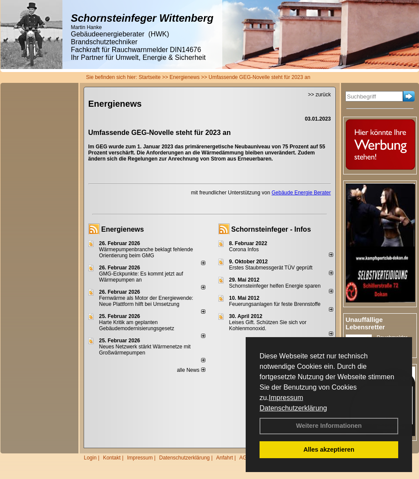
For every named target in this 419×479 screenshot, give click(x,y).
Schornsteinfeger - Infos (271, 229)
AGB (244, 458)
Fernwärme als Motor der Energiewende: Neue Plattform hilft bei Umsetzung (146, 301)
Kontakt (112, 458)
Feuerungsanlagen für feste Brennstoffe (275, 304)
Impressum (286, 397)
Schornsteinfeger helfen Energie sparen (275, 286)
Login (90, 458)
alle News (191, 370)
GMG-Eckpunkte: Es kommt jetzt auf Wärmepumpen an (141, 277)
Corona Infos (244, 249)
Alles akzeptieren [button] (328, 449)
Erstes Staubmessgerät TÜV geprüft (271, 268)
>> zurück (319, 95)
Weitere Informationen (329, 425)
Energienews (122, 229)
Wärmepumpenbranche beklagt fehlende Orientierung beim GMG (146, 252)
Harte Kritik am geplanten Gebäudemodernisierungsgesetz (136, 325)
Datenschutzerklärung (293, 408)
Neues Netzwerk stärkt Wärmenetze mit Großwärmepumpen (145, 350)
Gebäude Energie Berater (301, 193)
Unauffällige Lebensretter (365, 323)
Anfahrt (224, 458)
